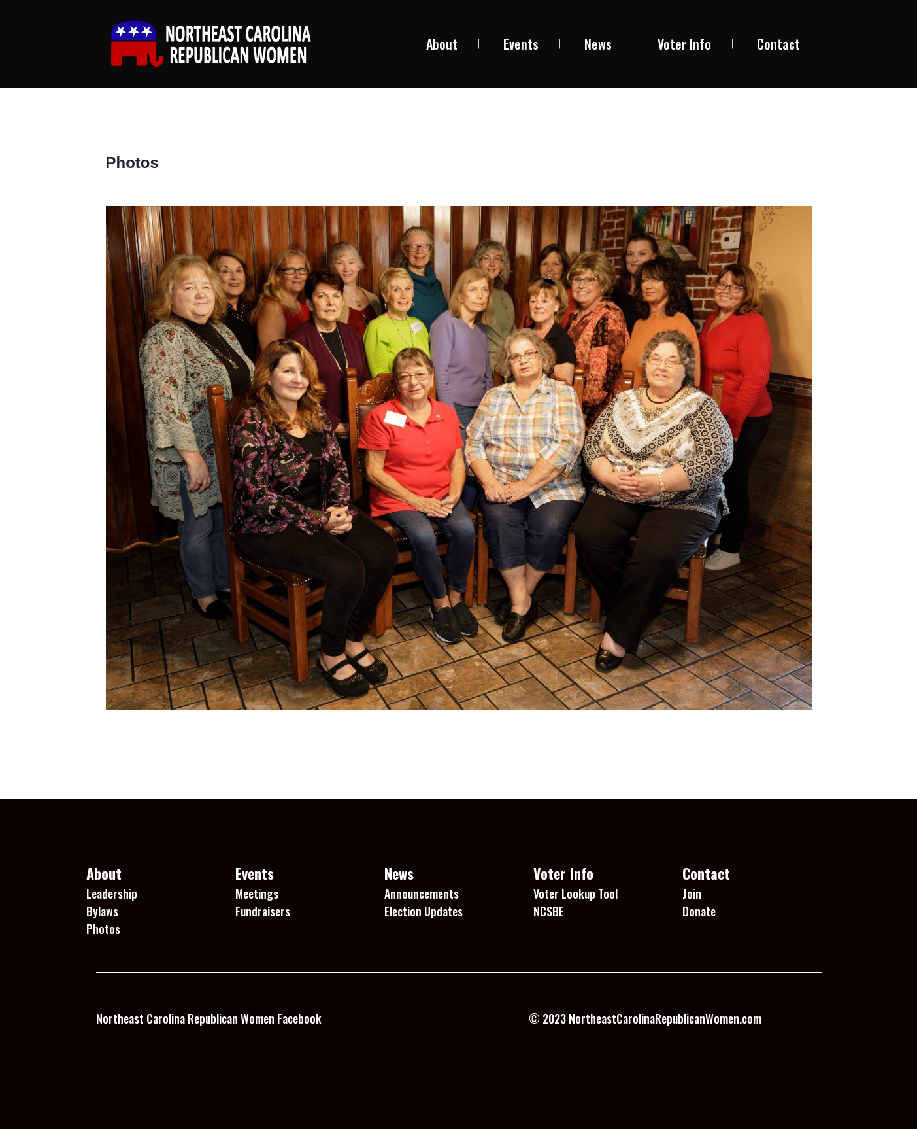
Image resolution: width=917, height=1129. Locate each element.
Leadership (111, 893)
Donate (699, 911)
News (598, 44)
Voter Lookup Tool (575, 893)
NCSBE (548, 911)
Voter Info (684, 44)
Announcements (421, 893)
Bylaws (102, 911)
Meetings (256, 893)
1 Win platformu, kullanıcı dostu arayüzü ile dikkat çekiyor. (231, 1063)
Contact (778, 44)
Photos (103, 928)
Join (691, 893)
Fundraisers (262, 911)
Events (521, 44)
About (442, 44)
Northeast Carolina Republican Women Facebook (209, 1018)
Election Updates (423, 911)
